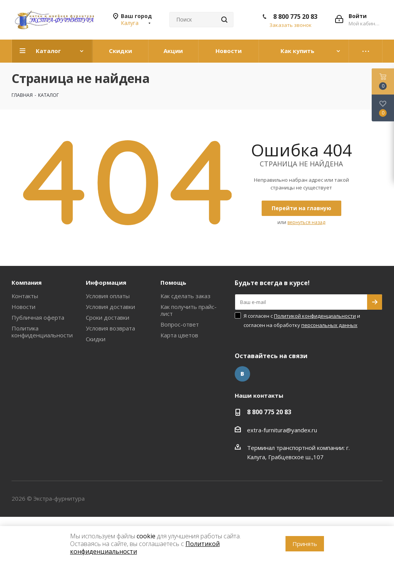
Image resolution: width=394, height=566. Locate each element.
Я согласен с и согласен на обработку (302, 320)
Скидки (95, 339)
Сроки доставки (107, 317)
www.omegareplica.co (29, 521)
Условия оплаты (108, 296)
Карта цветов (179, 335)
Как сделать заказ (185, 296)
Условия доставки (110, 306)
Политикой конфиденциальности (315, 315)
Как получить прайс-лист (188, 310)
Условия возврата (110, 328)
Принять (304, 544)
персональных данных (329, 325)
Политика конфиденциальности (42, 331)
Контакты (25, 296)
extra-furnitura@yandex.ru (282, 430)
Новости (23, 306)
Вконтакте (242, 374)
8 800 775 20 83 (295, 16)
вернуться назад (306, 222)
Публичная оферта (38, 317)
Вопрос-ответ (179, 324)
